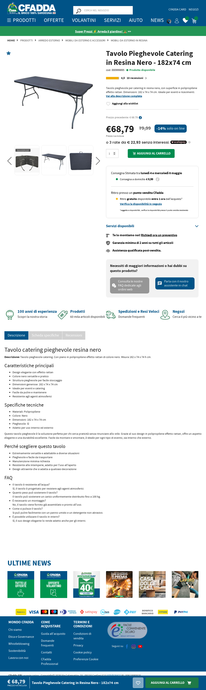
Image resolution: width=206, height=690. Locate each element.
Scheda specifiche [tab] (45, 335)
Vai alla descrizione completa (124, 96)
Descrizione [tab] (16, 335)
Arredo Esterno (49, 40)
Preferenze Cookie (85, 659)
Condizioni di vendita (82, 636)
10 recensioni (137, 78)
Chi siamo (15, 630)
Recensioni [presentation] (74, 335)
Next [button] (98, 161)
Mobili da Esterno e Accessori (85, 40)
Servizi (112, 20)
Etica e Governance (21, 637)
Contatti (46, 652)
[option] (53, 97)
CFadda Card (177, 9)
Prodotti (26, 40)
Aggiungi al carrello (151, 153)
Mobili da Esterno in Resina (129, 40)
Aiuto (136, 20)
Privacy (78, 645)
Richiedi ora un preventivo (159, 235)
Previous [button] (9, 161)
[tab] (152, 226)
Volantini (84, 20)
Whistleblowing (18, 644)
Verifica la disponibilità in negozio (141, 204)
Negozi (194, 9)
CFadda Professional (49, 661)
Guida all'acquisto (53, 634)
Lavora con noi (18, 658)
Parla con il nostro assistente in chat (172, 283)
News (157, 20)
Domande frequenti (47, 643)
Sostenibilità (17, 651)
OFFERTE (54, 20)
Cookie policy (82, 652)
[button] (172, 20)
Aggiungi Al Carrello (172, 683)
